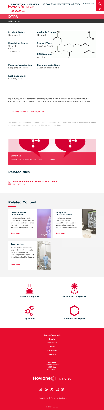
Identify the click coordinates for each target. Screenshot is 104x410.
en (100, 9)
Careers (76, 4)
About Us (74, 8)
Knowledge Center (53, 8)
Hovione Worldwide (62, 4)
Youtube (62, 389)
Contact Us (18, 15)
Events (52, 339)
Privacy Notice (43, 398)
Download (52, 182)
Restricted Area (88, 4)
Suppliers (52, 354)
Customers (52, 350)
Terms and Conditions (59, 398)
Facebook (46, 389)
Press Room (47, 4)
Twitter (51, 389)
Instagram (57, 389)
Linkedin (40, 389)
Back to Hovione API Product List (28, 112)
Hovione (21, 10)
